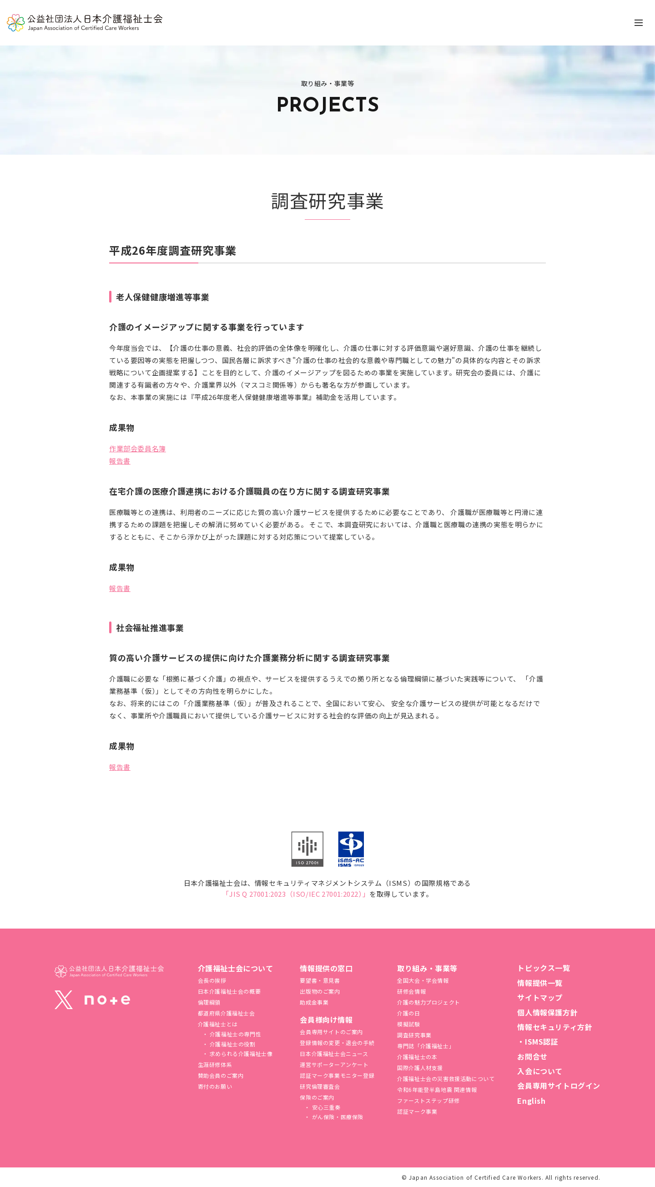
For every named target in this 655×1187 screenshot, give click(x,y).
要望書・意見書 (320, 980)
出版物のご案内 (320, 991)
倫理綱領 (209, 1002)
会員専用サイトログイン (558, 1086)
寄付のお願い (215, 1086)
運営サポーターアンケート (334, 1064)
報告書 (120, 460)
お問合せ (532, 1056)
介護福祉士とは (218, 1024)
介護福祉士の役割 (231, 1044)
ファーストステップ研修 (428, 1100)
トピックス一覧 (543, 968)
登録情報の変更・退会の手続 (337, 1042)
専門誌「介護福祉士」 (425, 1046)
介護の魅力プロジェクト (428, 1002)
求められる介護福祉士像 (240, 1053)
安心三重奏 (325, 1107)
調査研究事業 (414, 1035)
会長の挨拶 (212, 980)
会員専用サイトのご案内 (331, 1031)
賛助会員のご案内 (221, 1075)
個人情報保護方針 (547, 1012)
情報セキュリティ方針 (554, 1027)
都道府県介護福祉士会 (226, 1013)
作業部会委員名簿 (137, 448)
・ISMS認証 (537, 1041)
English (531, 1101)
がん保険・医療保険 (336, 1117)
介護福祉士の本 (417, 1057)
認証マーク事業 (417, 1111)
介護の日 (408, 1013)
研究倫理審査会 (320, 1086)
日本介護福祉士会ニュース (334, 1053)
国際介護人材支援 (420, 1067)
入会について (540, 1071)
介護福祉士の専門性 (234, 1034)
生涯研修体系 (215, 1064)
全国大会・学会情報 (422, 980)
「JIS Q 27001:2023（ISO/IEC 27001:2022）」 (295, 894)
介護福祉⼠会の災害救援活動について (445, 1078)
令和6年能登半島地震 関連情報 (437, 1089)
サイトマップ (540, 997)
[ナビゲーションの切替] (638, 22)
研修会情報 (411, 991)
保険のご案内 (317, 1097)
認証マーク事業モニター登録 (337, 1075)
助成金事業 (314, 1002)
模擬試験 (408, 1024)
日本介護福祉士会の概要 (229, 991)
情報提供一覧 (540, 983)
